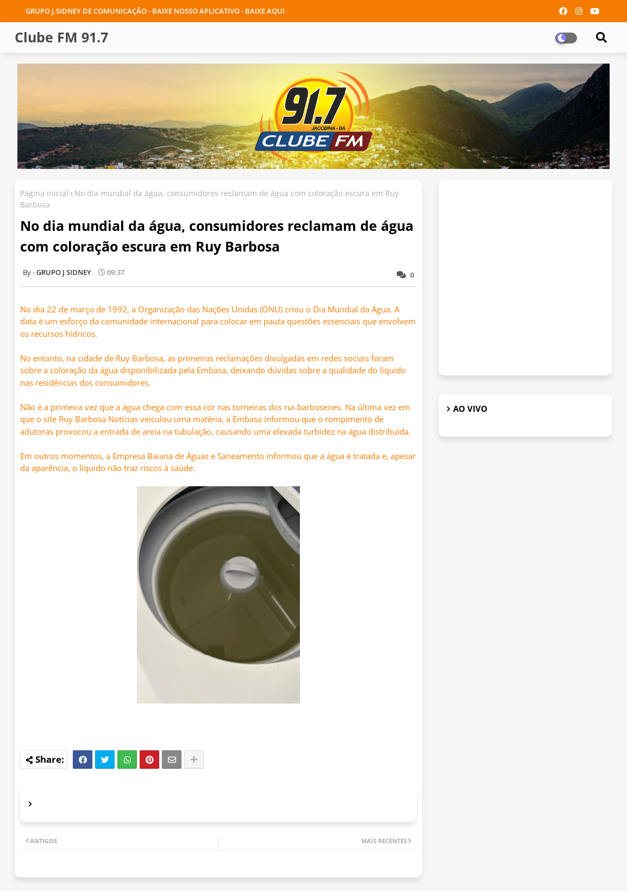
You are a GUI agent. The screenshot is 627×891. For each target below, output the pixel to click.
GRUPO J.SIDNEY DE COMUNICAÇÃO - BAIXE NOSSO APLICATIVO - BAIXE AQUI (155, 11)
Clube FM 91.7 (61, 37)
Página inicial (44, 193)
